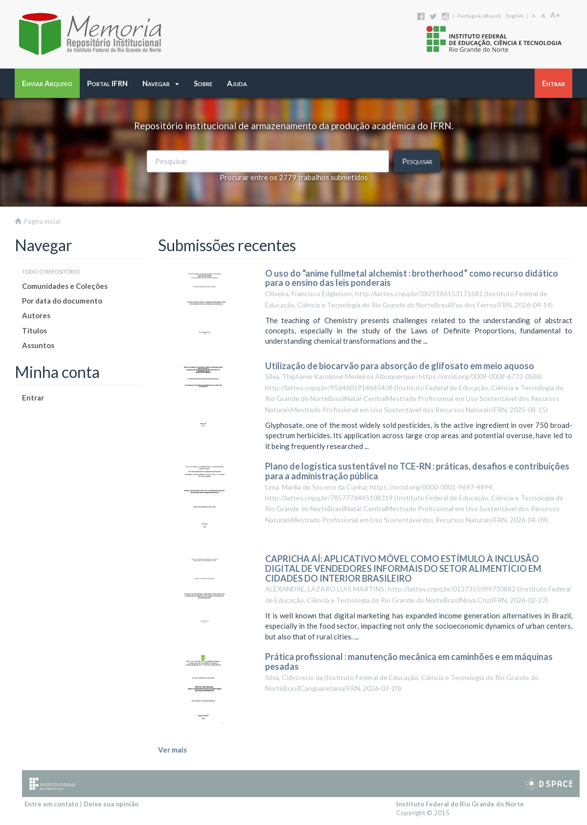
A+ (555, 14)
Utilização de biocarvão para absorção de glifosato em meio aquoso (399, 365)
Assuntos (38, 345)
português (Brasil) (479, 16)
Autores (36, 315)
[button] (160, 83)
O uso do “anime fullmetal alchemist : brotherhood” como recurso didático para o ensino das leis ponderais (411, 278)
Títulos (34, 330)
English (514, 16)
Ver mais (172, 749)
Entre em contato (51, 804)
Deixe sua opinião (111, 804)
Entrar (33, 397)
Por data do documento (62, 300)
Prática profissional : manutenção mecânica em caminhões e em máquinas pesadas (409, 661)
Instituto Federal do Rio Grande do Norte (460, 804)
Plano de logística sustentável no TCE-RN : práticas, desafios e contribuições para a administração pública (417, 471)
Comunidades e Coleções (65, 286)
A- (534, 16)
